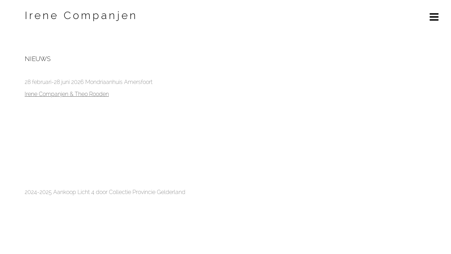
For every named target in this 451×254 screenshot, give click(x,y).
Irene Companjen (81, 15)
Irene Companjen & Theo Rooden (67, 94)
